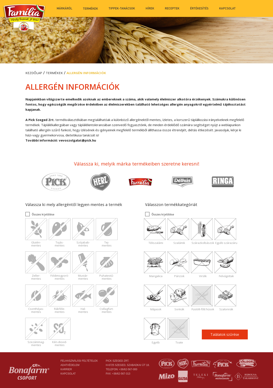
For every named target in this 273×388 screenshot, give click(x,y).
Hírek (150, 8)
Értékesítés (199, 8)
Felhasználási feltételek (79, 360)
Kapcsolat (227, 8)
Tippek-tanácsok (122, 8)
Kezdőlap (33, 73)
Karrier (66, 369)
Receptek (172, 8)
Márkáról (64, 8)
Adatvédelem (70, 365)
